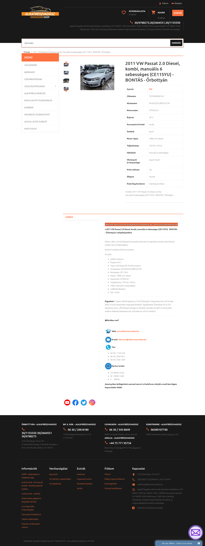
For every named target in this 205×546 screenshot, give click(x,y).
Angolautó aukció (84, 476)
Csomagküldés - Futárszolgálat (28, 506)
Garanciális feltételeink (31, 512)
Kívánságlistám (111, 481)
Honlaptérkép (55, 481)
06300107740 (159, 427)
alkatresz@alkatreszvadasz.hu (132, 337)
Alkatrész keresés (35, 91)
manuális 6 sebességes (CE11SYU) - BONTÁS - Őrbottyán (149, 193)
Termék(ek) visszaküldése (60, 476)
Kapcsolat (30, 126)
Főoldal (27, 49)
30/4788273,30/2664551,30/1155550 (157, 20)
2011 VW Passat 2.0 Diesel (144, 189)
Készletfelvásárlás (84, 481)
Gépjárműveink (33, 77)
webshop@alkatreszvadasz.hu (150, 482)
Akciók (79, 486)
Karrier (28, 105)
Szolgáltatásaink (34, 84)
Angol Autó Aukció (35, 119)
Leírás (69, 214)
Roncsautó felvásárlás (38, 98)
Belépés (175, 3)
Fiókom (162, 3)
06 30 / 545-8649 (119, 427)
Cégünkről (30, 62)
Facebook (81, 472)
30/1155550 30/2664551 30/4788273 (37, 432)
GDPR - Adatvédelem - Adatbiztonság (31, 474)
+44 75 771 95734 (120, 441)
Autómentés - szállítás (31, 491)
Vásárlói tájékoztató (37, 112)
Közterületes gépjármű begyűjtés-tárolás (31, 498)
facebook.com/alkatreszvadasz (150, 505)
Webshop (29, 70)
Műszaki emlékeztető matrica (31, 523)
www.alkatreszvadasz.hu (128, 329)
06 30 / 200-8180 (78, 427)
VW (150, 87)
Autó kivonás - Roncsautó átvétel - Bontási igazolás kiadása (32, 483)
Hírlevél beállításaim (113, 486)
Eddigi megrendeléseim (115, 476)
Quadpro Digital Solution (43, 538)
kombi (158, 189)
